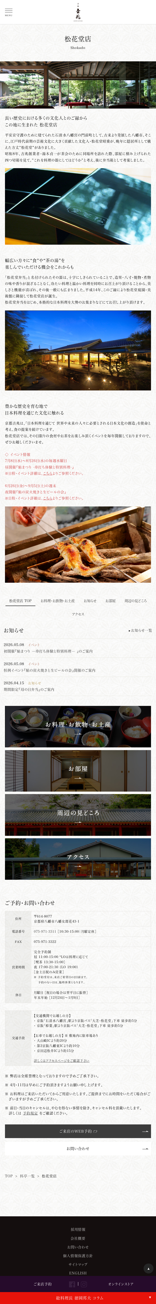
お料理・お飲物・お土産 (58, 601)
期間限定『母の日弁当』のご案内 (29, 689)
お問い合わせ (78, 1148)
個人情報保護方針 (78, 1256)
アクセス (78, 614)
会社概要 (78, 1238)
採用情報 (78, 1229)
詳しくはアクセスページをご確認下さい (61, 1060)
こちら (47, 473)
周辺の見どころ (136, 601)
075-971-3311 (45, 931)
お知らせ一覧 (141, 630)
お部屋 (110, 601)
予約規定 (30, 1113)
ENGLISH (78, 1273)
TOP (9, 1176)
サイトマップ (78, 1264)
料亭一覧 (27, 1176)
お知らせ (90, 601)
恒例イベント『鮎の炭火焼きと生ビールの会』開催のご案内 (49, 670)
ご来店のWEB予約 (75, 1131)
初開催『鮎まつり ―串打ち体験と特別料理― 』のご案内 (48, 651)
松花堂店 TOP (20, 601)
